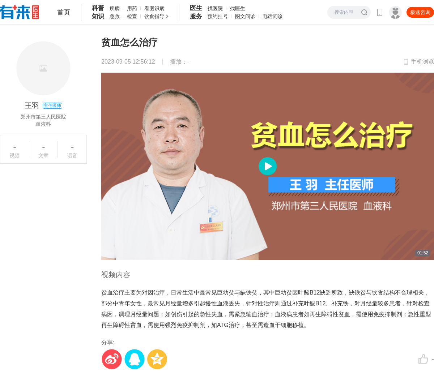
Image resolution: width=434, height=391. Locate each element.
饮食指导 (154, 16)
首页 (63, 12)
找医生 (237, 8)
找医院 (215, 8)
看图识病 (154, 8)
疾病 (115, 8)
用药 (132, 8)
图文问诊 (245, 16)
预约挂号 (218, 16)
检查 (132, 16)
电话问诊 (273, 16)
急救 (115, 16)
